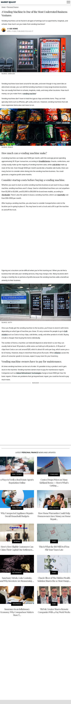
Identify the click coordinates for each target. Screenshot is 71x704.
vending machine (29, 94)
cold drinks (56, 165)
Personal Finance (12, 7)
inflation (57, 353)
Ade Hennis (13, 29)
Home (3, 7)
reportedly (61, 195)
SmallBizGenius (44, 161)
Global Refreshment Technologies (28, 373)
